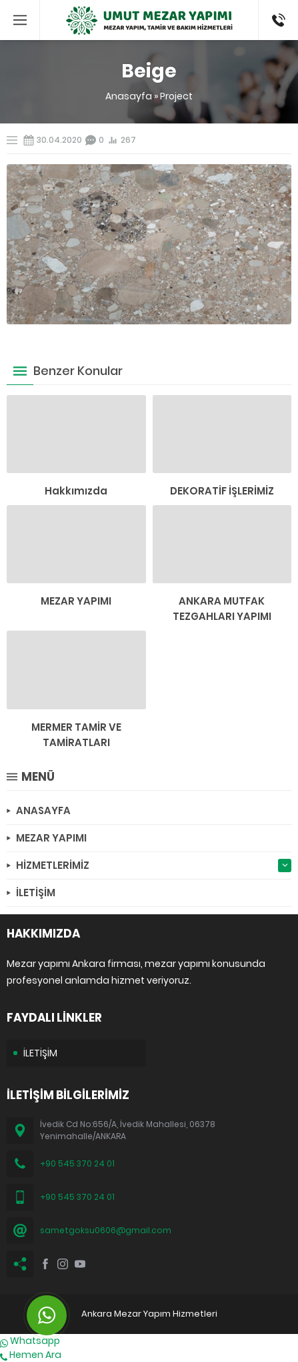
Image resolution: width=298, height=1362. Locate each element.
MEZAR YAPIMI (76, 601)
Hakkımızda (76, 491)
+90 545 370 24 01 (77, 1163)
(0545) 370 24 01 (274, 20)
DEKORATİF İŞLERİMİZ (222, 491)
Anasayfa (128, 96)
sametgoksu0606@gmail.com (105, 1230)
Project (176, 96)
